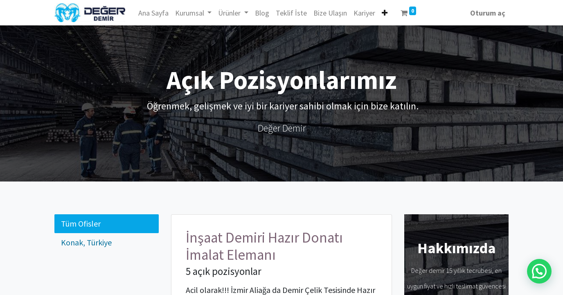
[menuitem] (153, 13)
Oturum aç (487, 13)
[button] (384, 13)
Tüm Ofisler (81, 223)
